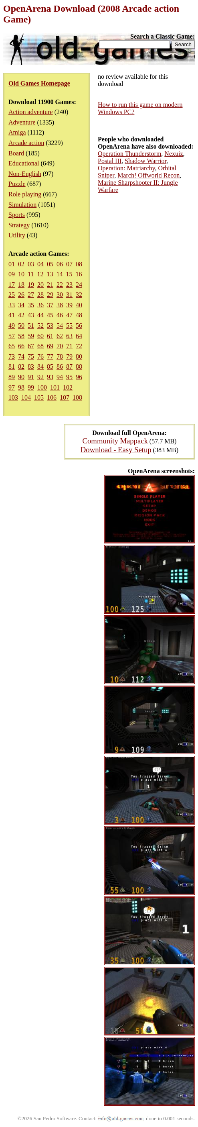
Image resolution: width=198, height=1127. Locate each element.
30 (60, 294)
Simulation (22, 204)
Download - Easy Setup (116, 449)
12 (40, 274)
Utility (16, 235)
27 (31, 294)
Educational (23, 163)
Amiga (17, 132)
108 (77, 397)
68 (40, 346)
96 (79, 377)
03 (31, 264)
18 (21, 284)
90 (21, 377)
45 (50, 315)
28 (40, 294)
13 (49, 274)
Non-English (24, 173)
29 (50, 294)
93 (50, 377)
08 (79, 264)
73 (11, 356)
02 (21, 264)
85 (50, 366)
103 (13, 397)
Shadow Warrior (145, 160)
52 (40, 325)
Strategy (19, 225)
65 (11, 346)
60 (40, 336)
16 (78, 274)
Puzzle (17, 183)
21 (50, 284)
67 (31, 346)
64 (79, 336)
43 (31, 315)
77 (50, 356)
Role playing (24, 194)
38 (60, 305)
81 (11, 366)
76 (40, 356)
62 (60, 336)
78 (60, 356)
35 (31, 305)
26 (21, 294)
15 (69, 274)
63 (69, 336)
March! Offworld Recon (148, 175)
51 (31, 325)
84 (40, 366)
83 (31, 366)
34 (21, 305)
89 (11, 377)
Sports (16, 214)
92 (40, 377)
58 (21, 336)
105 (39, 397)
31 (69, 294)
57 (11, 336)
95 (69, 377)
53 (50, 325)
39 (69, 305)
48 (79, 315)
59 (31, 336)
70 (60, 346)
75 (31, 356)
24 (79, 284)
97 (11, 387)
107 (64, 397)
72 (79, 346)
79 (69, 356)
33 (11, 305)
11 (31, 274)
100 (42, 387)
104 (26, 397)
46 (60, 315)
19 (31, 284)
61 (50, 336)
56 (79, 325)
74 (21, 356)
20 (40, 284)
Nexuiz (173, 153)
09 (11, 274)
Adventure (22, 122)
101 (55, 387)
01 (11, 264)
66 (21, 346)
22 (60, 284)
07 (69, 264)
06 (60, 264)
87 (69, 366)
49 (11, 325)
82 (21, 366)
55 (69, 325)
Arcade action (26, 142)
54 (60, 325)
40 (79, 305)
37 (50, 305)
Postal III (109, 160)
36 (40, 305)
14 (59, 274)
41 (11, 315)
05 (50, 264)
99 (31, 387)
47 (69, 315)
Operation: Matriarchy (126, 168)
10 (21, 274)
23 (69, 284)
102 (68, 387)
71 (69, 346)
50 (21, 325)
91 (31, 377)
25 (11, 294)
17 (11, 284)
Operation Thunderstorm (129, 153)
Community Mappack (115, 441)
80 (79, 356)
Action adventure (30, 111)
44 (40, 315)
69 (50, 346)
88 (79, 366)
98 (21, 387)
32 (79, 294)
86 (60, 366)
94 (60, 377)
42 (21, 315)
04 (40, 264)
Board (16, 153)
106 (52, 397)
